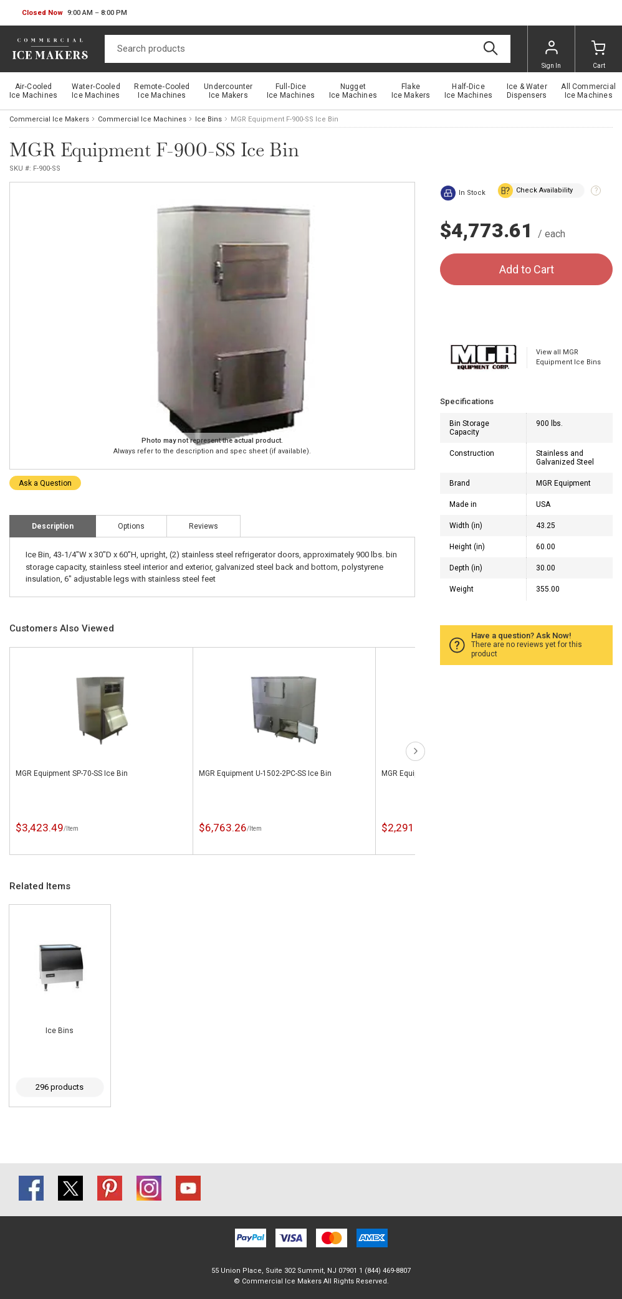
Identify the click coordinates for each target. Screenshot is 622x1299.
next (415, 751)
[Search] (307, 49)
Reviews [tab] (203, 526)
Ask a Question (45, 483)
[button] (74, 13)
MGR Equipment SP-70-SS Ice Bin (72, 773)
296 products (60, 1087)
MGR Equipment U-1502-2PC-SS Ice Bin (265, 773)
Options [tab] (131, 526)
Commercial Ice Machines (142, 119)
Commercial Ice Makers (49, 119)
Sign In (551, 54)
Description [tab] (53, 526)
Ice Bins (208, 119)
